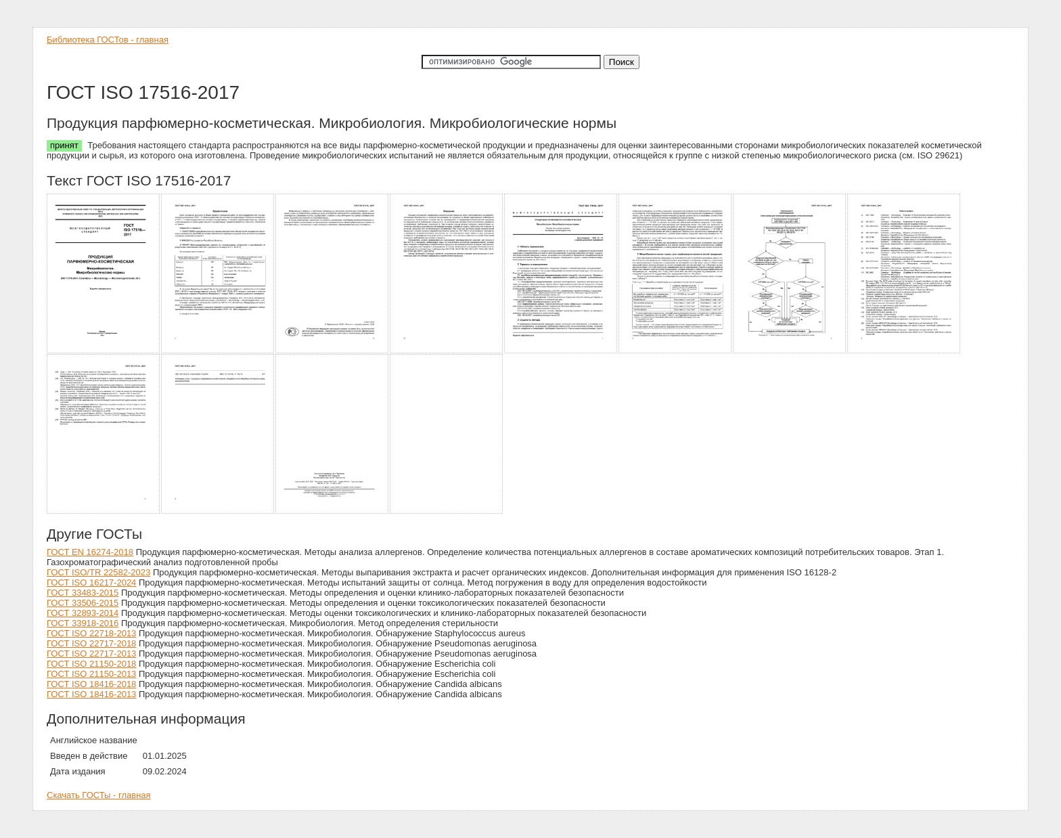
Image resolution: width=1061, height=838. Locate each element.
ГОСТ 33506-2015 (82, 603)
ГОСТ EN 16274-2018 (90, 552)
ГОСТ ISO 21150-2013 (91, 674)
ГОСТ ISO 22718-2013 (91, 633)
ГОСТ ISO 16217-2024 (91, 582)
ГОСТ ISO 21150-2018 (91, 664)
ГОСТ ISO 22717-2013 (91, 653)
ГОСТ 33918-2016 (82, 623)
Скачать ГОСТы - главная (99, 795)
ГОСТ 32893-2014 (82, 613)
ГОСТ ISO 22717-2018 (91, 643)
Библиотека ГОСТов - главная (107, 40)
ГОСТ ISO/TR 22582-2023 (98, 572)
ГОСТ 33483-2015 (82, 593)
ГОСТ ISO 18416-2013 (91, 694)
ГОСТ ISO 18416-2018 (91, 684)
